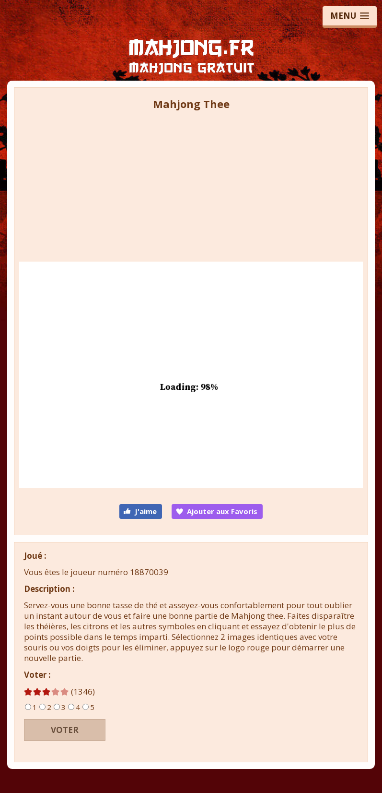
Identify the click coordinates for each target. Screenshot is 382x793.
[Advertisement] (191, 183)
